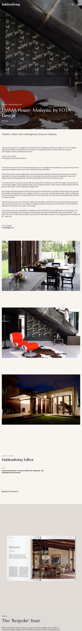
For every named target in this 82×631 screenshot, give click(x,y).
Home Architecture (9, 471)
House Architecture (24, 471)
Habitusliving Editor (15, 104)
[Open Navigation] (78, 5)
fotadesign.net (7, 228)
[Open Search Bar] (72, 5)
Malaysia (36, 471)
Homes (4, 104)
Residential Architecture (11, 472)
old (42, 471)
